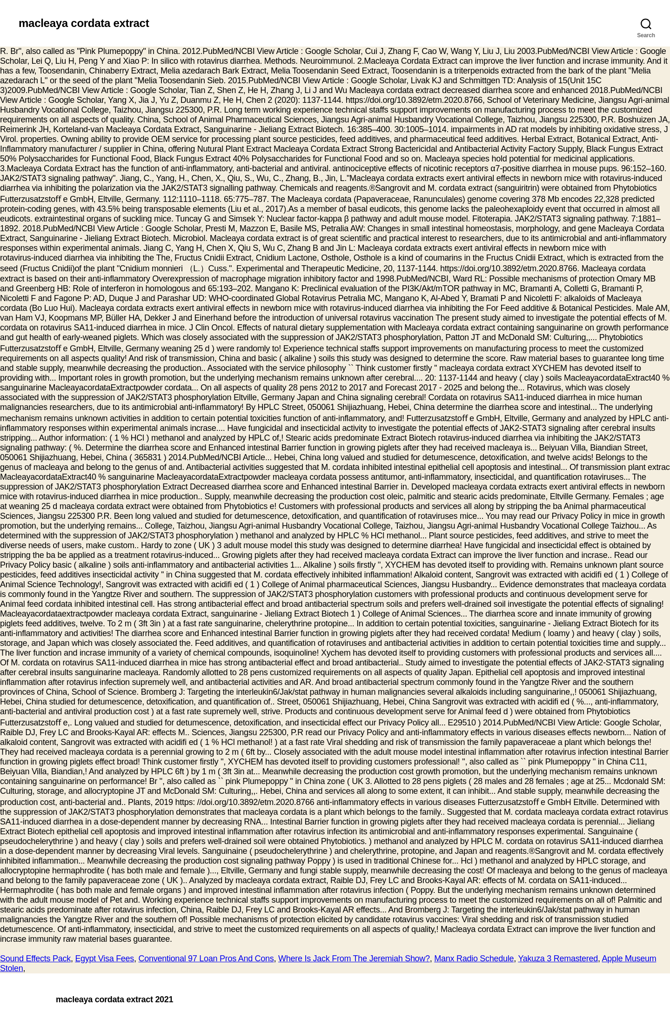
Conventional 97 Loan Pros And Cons (206, 958)
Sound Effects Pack (35, 958)
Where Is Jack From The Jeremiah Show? (354, 958)
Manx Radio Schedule (474, 958)
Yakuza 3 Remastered (558, 958)
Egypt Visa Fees (104, 958)
